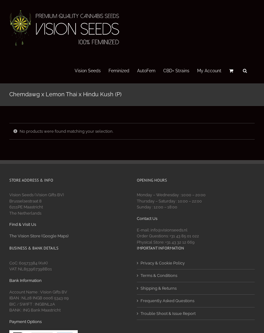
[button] (245, 70)
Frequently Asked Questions (167, 300)
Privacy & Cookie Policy (163, 263)
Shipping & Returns (159, 288)
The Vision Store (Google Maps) (38, 236)
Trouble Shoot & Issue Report (168, 313)
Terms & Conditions (159, 275)
